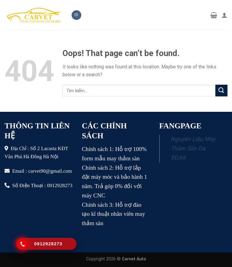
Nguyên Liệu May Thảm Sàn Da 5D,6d (193, 148)
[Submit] (221, 90)
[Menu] (76, 15)
